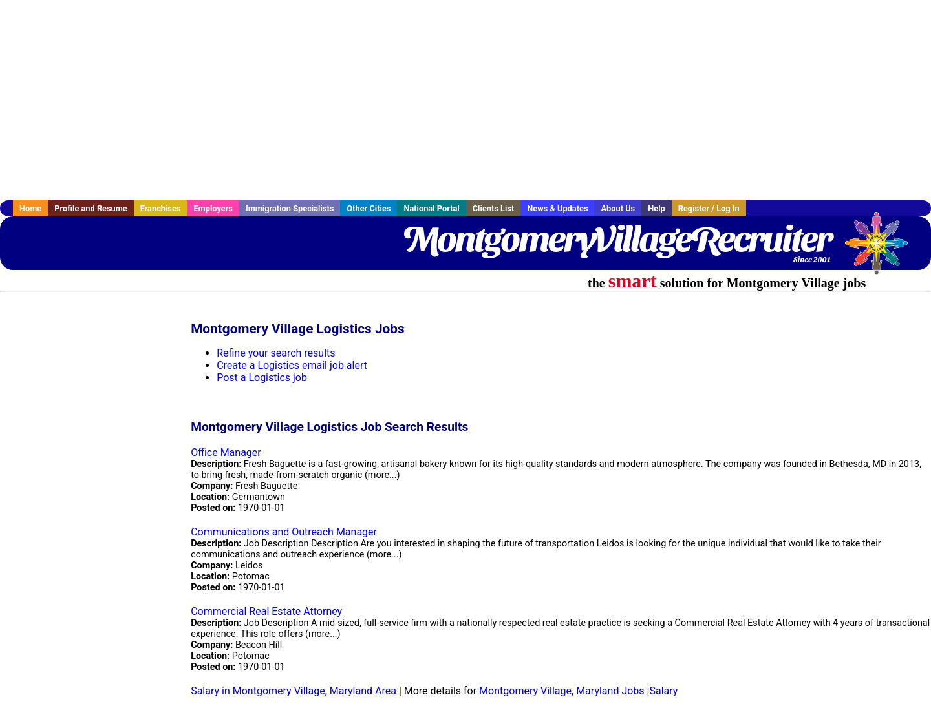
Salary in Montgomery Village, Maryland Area (293, 691)
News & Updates (557, 208)
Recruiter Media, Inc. (882, 249)
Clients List (494, 208)
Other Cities (369, 208)
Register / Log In (709, 208)
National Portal (431, 208)
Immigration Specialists (290, 208)
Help (656, 208)
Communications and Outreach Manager (284, 532)
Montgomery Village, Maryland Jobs (561, 691)
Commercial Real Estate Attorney (266, 611)
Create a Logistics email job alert (292, 365)
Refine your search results (276, 353)
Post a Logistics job (262, 377)
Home (30, 208)
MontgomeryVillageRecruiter (616, 239)
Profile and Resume (90, 208)
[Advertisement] (465, 100)
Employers (213, 208)
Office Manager (226, 452)
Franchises (160, 208)
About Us (618, 208)
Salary (663, 691)
